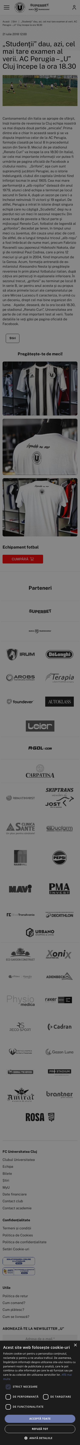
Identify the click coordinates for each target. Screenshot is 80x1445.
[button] (40, 1438)
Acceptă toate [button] (40, 1418)
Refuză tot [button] (40, 1429)
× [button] (75, 1345)
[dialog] (40, 1393)
